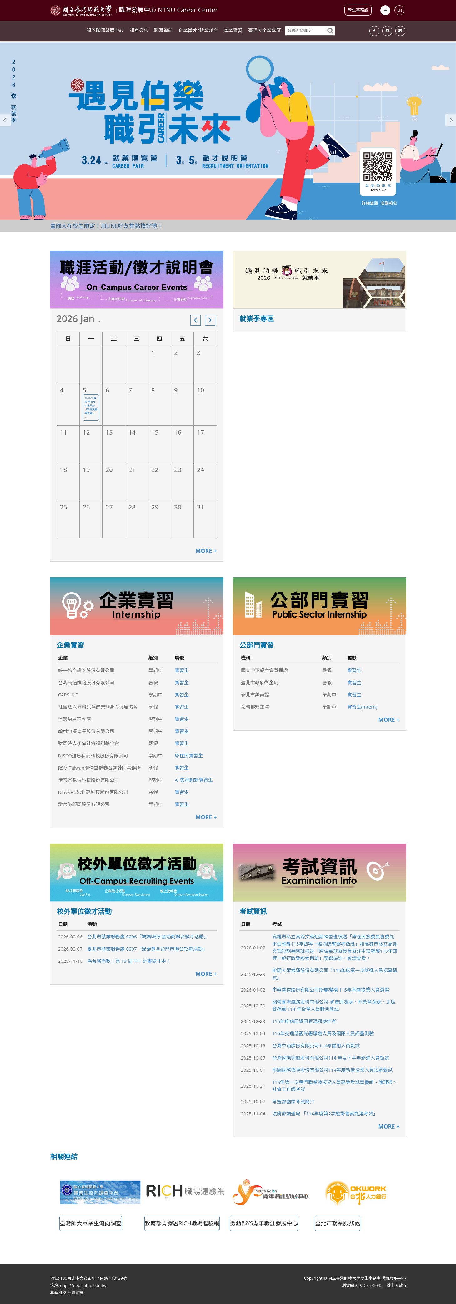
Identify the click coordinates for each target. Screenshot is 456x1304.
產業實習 (232, 31)
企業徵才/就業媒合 (198, 31)
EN (399, 10)
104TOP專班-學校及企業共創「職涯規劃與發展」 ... (91, 407)
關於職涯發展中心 (105, 31)
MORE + (206, 550)
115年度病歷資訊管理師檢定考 (304, 1021)
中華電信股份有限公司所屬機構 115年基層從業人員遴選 (330, 990)
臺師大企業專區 (264, 31)
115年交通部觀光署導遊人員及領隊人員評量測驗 (323, 1033)
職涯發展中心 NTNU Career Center (168, 10)
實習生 (182, 670)
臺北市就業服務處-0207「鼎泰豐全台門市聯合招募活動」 (147, 949)
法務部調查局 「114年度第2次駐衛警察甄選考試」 (325, 1113)
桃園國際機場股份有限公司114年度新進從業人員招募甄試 (332, 1070)
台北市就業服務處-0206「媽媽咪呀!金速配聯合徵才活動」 (147, 936)
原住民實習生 (189, 755)
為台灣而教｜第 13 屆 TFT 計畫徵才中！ (129, 961)
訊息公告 (139, 31)
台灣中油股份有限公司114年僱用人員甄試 (316, 1045)
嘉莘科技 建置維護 (66, 1292)
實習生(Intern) (362, 707)
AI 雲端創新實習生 (194, 780)
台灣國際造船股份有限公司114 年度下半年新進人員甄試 (330, 1058)
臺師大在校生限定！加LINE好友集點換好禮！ (106, 225)
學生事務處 (358, 10)
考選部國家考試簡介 (293, 1101)
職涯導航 (163, 31)
